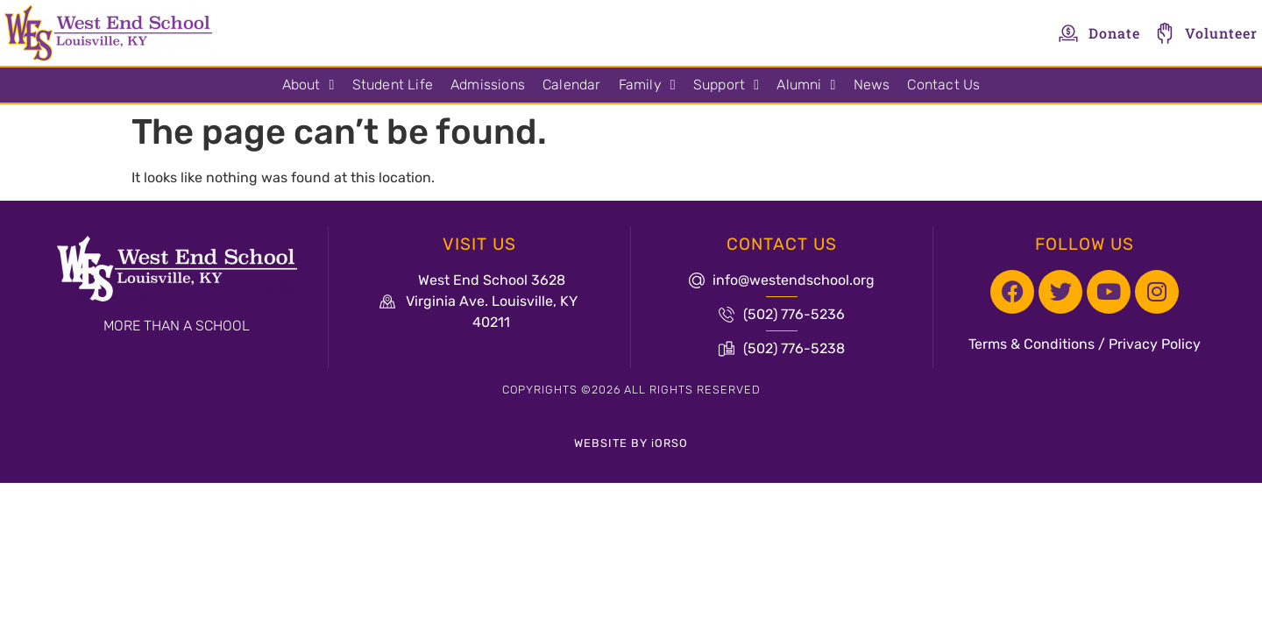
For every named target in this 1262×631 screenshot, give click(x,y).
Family (647, 85)
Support (726, 85)
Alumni (805, 85)
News (872, 84)
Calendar (571, 84)
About (308, 85)
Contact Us (943, 84)
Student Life (392, 84)
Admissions (487, 84)
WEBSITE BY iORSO (631, 443)
